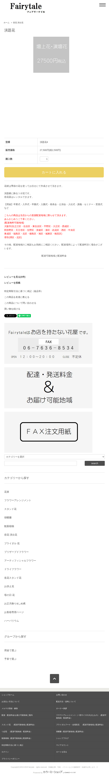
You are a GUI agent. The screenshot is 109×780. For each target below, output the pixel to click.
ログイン (5, 752)
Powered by (54, 773)
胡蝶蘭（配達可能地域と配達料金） (70, 731)
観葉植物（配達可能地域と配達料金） (17, 738)
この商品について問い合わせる (20, 303)
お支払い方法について (11, 702)
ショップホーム (8, 695)
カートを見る (61, 752)
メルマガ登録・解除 (10, 708)
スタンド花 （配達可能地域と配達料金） (19, 725)
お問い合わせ (61, 695)
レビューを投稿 (12, 282)
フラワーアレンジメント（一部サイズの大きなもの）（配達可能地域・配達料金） (81, 716)
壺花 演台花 (18, 22)
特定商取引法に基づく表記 (12, 745)
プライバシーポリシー (11, 759)
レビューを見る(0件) (14, 277)
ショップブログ (62, 738)
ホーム (6, 22)
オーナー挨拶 (61, 708)
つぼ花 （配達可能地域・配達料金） (17, 731)
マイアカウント (62, 745)
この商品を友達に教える (16, 297)
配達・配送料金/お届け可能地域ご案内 (17, 715)
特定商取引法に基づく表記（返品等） (23, 291)
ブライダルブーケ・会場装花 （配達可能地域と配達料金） (80, 725)
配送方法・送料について (66, 702)
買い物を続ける (12, 309)
